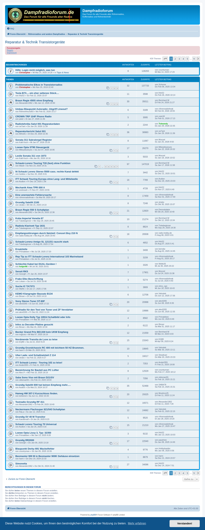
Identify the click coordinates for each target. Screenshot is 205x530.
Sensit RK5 (21, 271)
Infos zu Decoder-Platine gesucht (34, 324)
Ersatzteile (21, 249)
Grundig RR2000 (24, 440)
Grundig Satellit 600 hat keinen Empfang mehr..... (43, 385)
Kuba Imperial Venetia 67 (29, 218)
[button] (165, 59)
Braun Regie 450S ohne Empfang (34, 100)
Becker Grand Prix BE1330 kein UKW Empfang (41, 332)
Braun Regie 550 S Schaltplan (32, 209)
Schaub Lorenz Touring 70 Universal (36, 424)
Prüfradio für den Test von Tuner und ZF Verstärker (44, 309)
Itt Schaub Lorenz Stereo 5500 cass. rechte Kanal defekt (47, 171)
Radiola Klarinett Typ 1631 (30, 225)
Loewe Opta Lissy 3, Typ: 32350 (33, 432)
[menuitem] (10, 28)
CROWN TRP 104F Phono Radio (33, 116)
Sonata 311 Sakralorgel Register (33, 139)
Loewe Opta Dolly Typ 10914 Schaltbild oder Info (42, 317)
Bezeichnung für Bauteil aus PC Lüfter (37, 370)
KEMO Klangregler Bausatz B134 (34, 293)
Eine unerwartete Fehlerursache (33, 195)
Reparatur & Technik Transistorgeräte (35, 42)
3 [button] (179, 58)
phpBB (93, 515)
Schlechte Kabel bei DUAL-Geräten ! (35, 264)
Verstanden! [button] (184, 523)
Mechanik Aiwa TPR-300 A (30, 187)
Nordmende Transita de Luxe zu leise (36, 339)
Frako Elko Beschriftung (29, 279)
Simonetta (21, 463)
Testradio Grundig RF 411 (29, 402)
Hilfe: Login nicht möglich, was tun (35, 70)
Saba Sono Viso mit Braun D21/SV (34, 377)
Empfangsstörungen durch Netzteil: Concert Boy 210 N (46, 233)
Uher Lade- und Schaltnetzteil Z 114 (35, 355)
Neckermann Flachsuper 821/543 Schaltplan (40, 409)
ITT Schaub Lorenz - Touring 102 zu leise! (38, 362)
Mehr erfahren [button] (137, 523)
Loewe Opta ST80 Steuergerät (32, 147)
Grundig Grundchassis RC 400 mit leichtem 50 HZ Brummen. (49, 347)
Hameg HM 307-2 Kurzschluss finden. (36, 393)
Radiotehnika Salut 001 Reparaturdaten (37, 124)
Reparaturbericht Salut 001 (30, 131)
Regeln (10, 50)
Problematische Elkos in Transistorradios (38, 84)
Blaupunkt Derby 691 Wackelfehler (34, 448)
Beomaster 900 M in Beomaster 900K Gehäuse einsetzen (47, 456)
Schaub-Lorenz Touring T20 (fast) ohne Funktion (42, 163)
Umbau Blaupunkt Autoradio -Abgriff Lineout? (41, 109)
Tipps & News (63, 72)
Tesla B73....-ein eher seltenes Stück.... (37, 93)
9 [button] (194, 58)
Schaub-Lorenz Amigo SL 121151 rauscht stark (42, 241)
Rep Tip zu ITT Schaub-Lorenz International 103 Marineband (49, 256)
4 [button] (183, 58)
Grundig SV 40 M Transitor (30, 416)
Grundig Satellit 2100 (27, 202)
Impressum (12, 52)
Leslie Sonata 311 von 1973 (30, 155)
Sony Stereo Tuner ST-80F (30, 301)
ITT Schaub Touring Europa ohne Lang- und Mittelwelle (46, 179)
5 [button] (187, 58)
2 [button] (175, 58)
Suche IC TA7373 (25, 286)
